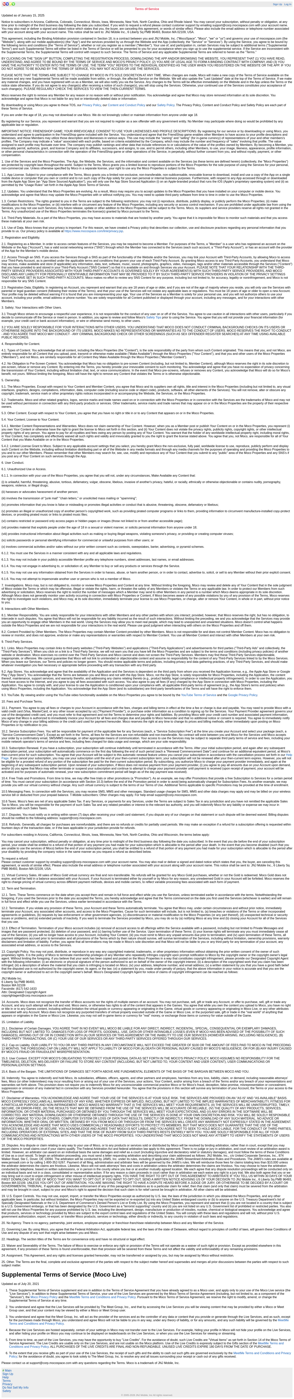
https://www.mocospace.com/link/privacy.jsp (93, 231)
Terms (6, 1380)
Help (5, 1377)
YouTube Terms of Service (198, 695)
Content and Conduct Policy (126, 105)
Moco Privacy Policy (44, 1297)
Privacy (7, 1384)
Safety (6, 1391)
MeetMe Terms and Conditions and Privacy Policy (102, 1297)
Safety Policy (165, 105)
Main (7, 1370)
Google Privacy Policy (242, 695)
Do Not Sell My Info (15, 1387)
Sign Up (277, 4)
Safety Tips (153, 317)
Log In (287, 4)
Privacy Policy (91, 105)
